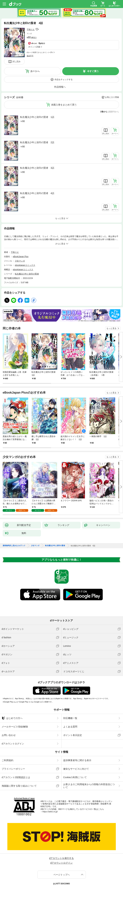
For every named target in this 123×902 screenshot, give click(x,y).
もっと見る (111, 328)
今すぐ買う (93, 71)
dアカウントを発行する (61, 858)
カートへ (35, 71)
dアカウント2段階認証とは (16, 777)
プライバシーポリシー (13, 768)
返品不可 (30, 56)
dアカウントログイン (13, 743)
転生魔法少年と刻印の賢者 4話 (37, 193)
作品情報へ (60, 87)
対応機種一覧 (70, 718)
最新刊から (114, 112)
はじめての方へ (12, 718)
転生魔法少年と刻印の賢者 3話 (37, 168)
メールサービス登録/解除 (15, 726)
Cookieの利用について (75, 777)
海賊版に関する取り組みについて (19, 785)
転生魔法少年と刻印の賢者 (27, 274)
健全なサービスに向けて (76, 768)
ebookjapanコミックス (25, 265)
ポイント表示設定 (72, 735)
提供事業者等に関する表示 (77, 760)
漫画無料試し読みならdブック (14, 545)
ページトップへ (61, 874)
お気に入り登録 (112, 97)
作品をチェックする (64, 79)
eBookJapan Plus (20, 256)
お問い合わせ (9, 735)
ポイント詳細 (34, 47)
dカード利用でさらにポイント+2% (40, 52)
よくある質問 (70, 726)
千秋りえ (31, 29)
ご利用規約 (7, 760)
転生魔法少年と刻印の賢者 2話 (37, 142)
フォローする (37, 29)
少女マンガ (20, 261)
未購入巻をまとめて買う (64, 104)
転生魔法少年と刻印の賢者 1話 (37, 117)
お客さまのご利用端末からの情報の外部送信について (89, 786)
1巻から (103, 112)
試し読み (17, 61)
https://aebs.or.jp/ (50, 811)
